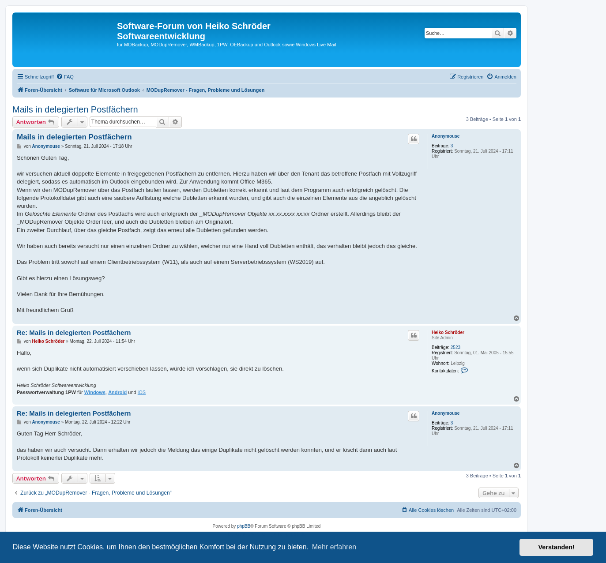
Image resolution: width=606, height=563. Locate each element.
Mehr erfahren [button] (334, 547)
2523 (455, 347)
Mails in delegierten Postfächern (75, 109)
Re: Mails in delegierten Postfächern (74, 332)
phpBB (243, 526)
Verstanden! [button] (556, 547)
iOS (142, 392)
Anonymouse (445, 136)
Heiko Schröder (448, 332)
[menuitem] (65, 76)
